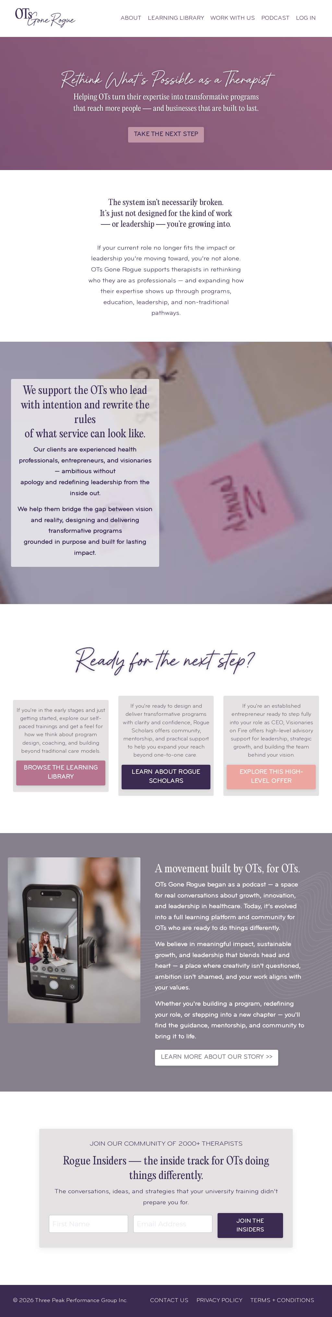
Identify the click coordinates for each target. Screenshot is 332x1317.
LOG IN (306, 18)
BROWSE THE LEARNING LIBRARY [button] (61, 772)
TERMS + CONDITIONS (282, 1301)
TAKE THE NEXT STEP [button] (166, 135)
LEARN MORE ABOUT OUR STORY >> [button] (216, 1057)
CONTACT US (169, 1301)
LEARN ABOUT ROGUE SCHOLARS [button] (166, 776)
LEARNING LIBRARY (176, 18)
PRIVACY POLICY (219, 1301)
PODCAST (275, 18)
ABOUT (131, 18)
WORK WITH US (232, 18)
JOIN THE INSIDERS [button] (250, 1225)
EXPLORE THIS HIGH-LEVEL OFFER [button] (271, 776)
